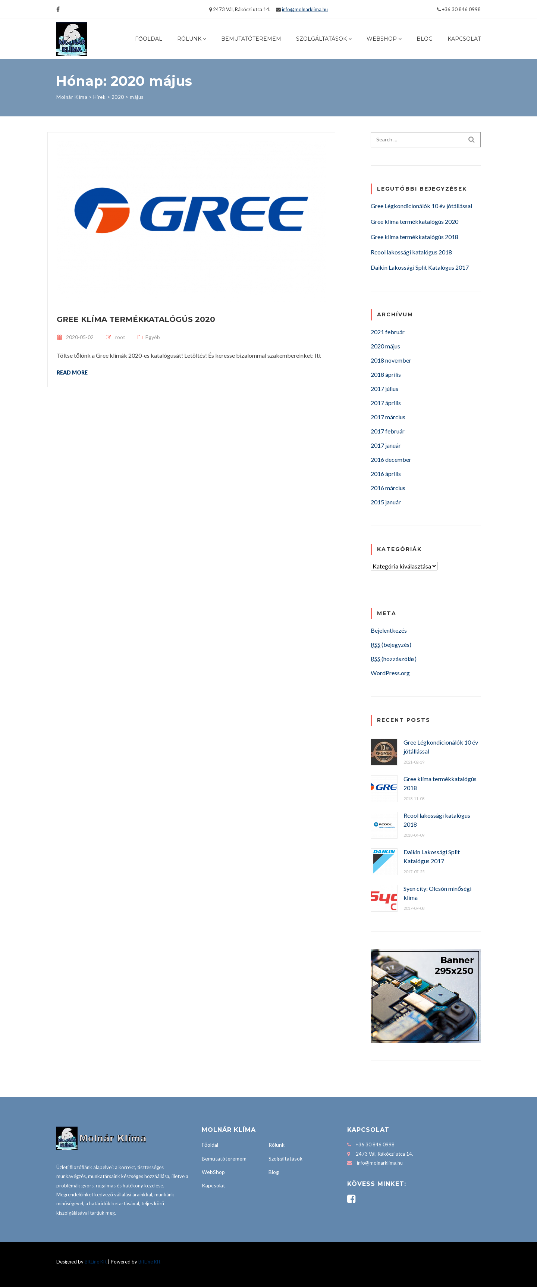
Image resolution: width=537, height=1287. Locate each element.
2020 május (385, 346)
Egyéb (152, 337)
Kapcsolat (464, 38)
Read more (72, 372)
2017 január (386, 445)
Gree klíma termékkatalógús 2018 (414, 236)
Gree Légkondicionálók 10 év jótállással (421, 205)
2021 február (388, 331)
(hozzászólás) (394, 658)
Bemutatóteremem (251, 38)
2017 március (388, 416)
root (120, 337)
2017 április (386, 402)
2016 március (388, 487)
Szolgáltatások (321, 38)
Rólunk (189, 38)
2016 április (386, 473)
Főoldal (148, 38)
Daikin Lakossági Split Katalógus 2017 (420, 267)
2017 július (384, 388)
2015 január (386, 501)
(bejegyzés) (391, 644)
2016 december (391, 459)
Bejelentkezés (389, 630)
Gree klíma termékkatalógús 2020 (136, 319)
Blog (425, 38)
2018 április (386, 374)
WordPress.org (390, 672)
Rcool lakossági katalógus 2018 (411, 252)
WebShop (382, 38)
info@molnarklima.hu (305, 9)
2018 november (391, 360)
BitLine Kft (96, 1262)
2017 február (388, 431)
